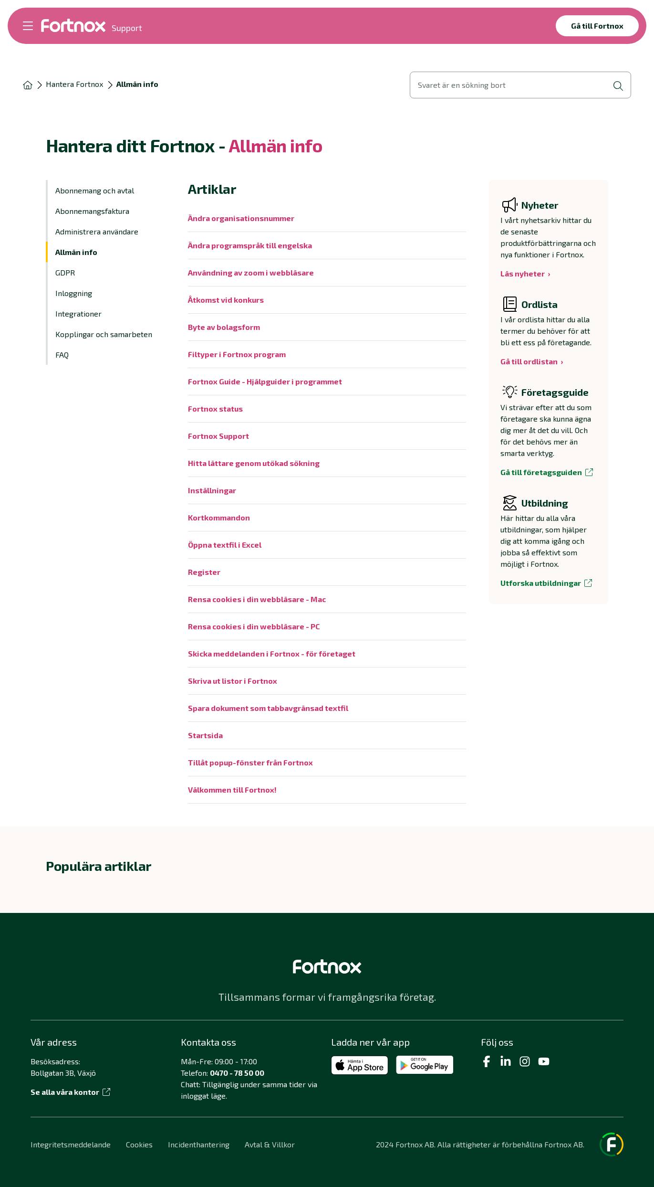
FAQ (62, 354)
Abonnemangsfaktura (92, 210)
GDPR (65, 272)
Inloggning (73, 292)
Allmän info (76, 251)
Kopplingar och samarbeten (103, 334)
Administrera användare (96, 231)
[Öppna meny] (28, 26)
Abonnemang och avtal (94, 190)
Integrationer (78, 313)
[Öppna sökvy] (520, 85)
